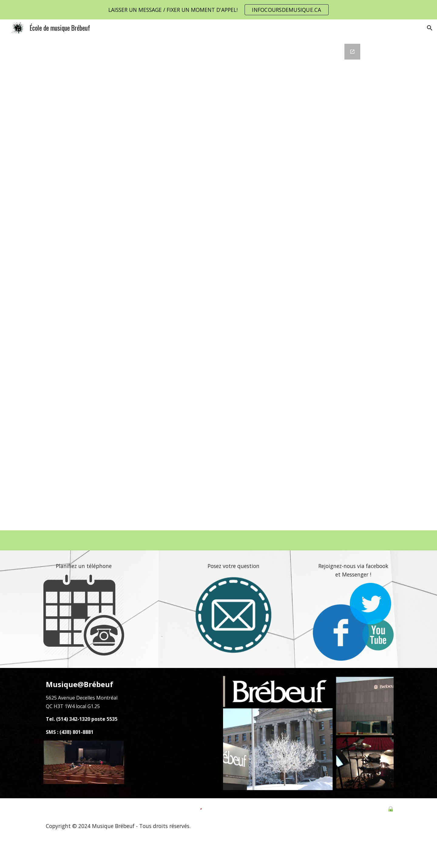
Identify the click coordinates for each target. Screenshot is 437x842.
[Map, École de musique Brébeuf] (173, 733)
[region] (218, 9)
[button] (429, 28)
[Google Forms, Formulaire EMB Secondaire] (218, 283)
